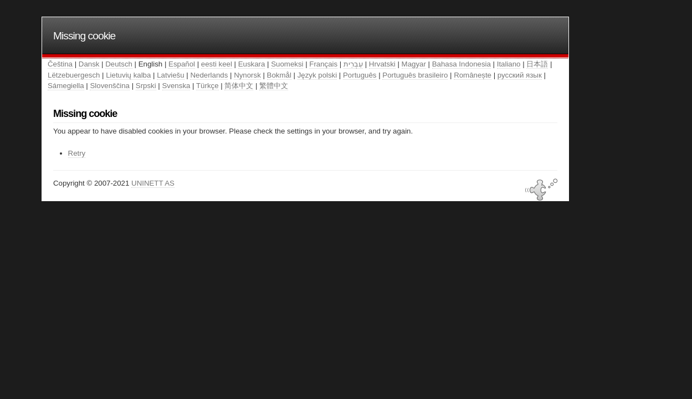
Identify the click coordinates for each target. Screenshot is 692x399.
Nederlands (209, 75)
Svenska (176, 85)
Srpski (146, 85)
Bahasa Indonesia (461, 64)
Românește (472, 75)
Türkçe (207, 85)
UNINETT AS (153, 183)
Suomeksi (287, 64)
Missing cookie (84, 36)
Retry (77, 153)
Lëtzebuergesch (74, 75)
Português (359, 75)
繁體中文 (273, 85)
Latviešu (170, 75)
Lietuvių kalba (128, 75)
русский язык (520, 75)
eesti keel (216, 64)
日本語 (537, 64)
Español (181, 64)
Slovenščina (110, 85)
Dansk (89, 64)
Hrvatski (382, 64)
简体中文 (238, 85)
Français (323, 64)
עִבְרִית (353, 64)
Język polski (317, 75)
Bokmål (279, 75)
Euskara (251, 64)
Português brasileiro (415, 75)
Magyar (414, 64)
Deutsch (118, 64)
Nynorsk (247, 75)
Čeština (60, 64)
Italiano (509, 64)
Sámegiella (66, 85)
